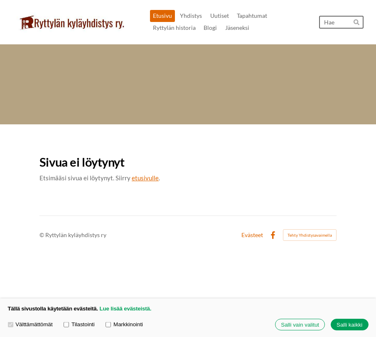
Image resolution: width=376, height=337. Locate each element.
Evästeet (252, 235)
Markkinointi (124, 325)
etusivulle (145, 178)
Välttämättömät (30, 325)
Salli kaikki (349, 325)
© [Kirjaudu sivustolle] (42, 234)
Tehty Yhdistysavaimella (310, 235)
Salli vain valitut (300, 325)
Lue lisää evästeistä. (126, 308)
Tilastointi (79, 325)
